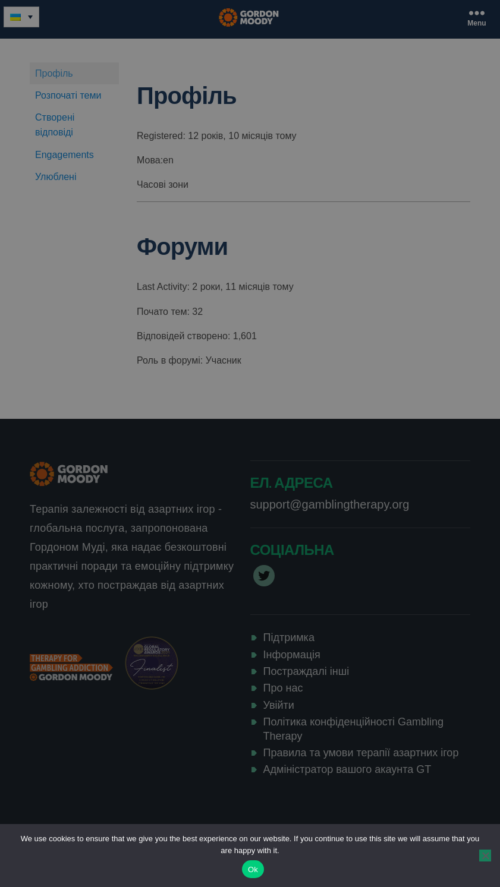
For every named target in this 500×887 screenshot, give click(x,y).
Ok (253, 869)
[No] (485, 855)
